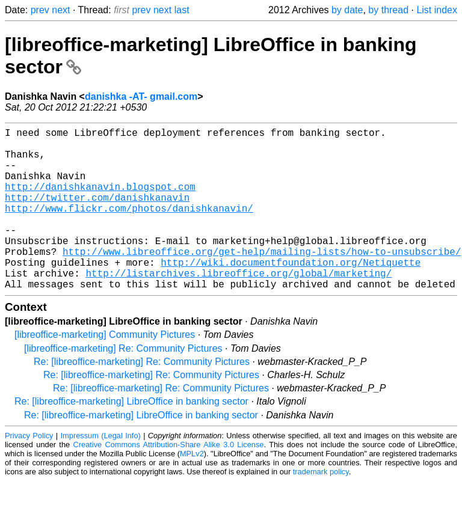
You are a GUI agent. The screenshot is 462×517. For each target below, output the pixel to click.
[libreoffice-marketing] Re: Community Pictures (123, 384)
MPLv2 (192, 489)
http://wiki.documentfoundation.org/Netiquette (290, 293)
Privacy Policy (29, 471)
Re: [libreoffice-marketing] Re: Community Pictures (142, 398)
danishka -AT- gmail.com (141, 96)
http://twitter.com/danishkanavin (97, 214)
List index (436, 10)
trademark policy (321, 507)
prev (40, 10)
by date (347, 10)
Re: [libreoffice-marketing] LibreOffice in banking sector (131, 437)
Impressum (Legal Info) (101, 471)
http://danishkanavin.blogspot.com (100, 200)
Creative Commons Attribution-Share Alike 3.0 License (168, 480)
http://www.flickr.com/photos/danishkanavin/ (129, 227)
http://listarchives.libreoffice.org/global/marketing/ (238, 306)
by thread (388, 10)
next (61, 10)
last (181, 10)
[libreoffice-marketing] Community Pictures (104, 371)
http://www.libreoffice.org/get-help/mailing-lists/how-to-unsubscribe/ (262, 280)
